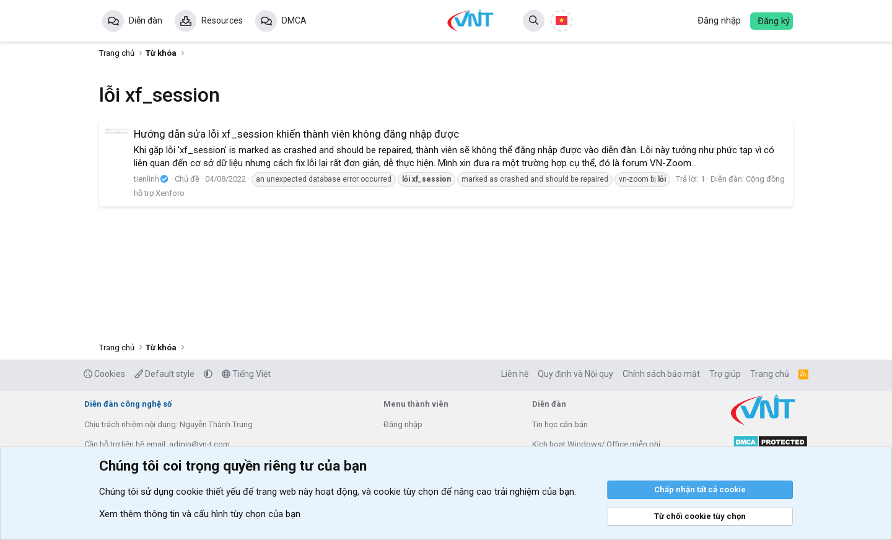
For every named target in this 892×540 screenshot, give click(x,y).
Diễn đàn (145, 20)
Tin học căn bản (560, 424)
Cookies (104, 374)
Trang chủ (769, 374)
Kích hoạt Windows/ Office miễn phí (596, 444)
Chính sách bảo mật (661, 374)
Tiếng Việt (246, 374)
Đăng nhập (402, 424)
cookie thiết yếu (208, 491)
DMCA (294, 20)
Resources (222, 20)
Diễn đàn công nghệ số (128, 404)
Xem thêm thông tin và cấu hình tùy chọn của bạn (199, 514)
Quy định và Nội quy (575, 374)
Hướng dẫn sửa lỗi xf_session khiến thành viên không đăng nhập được (296, 134)
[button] (208, 374)
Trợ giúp (725, 374)
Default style (164, 374)
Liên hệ (514, 374)
